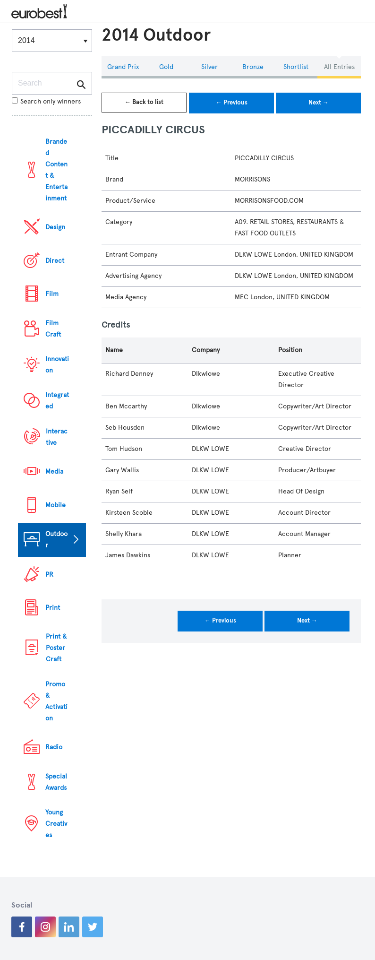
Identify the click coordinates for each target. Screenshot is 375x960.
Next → (318, 102)
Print (52, 608)
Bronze (253, 67)
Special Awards (56, 782)
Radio (53, 747)
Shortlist (295, 67)
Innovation (57, 364)
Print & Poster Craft (56, 647)
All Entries (339, 67)
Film (52, 294)
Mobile (55, 505)
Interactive (57, 437)
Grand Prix (123, 67)
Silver (209, 67)
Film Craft (53, 328)
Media (54, 471)
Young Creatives (56, 823)
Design (55, 227)
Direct (54, 261)
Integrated (57, 400)
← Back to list (144, 102)
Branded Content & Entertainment (56, 170)
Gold (166, 67)
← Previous (231, 102)
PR (49, 575)
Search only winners (46, 101)
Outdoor (56, 539)
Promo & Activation (56, 701)
